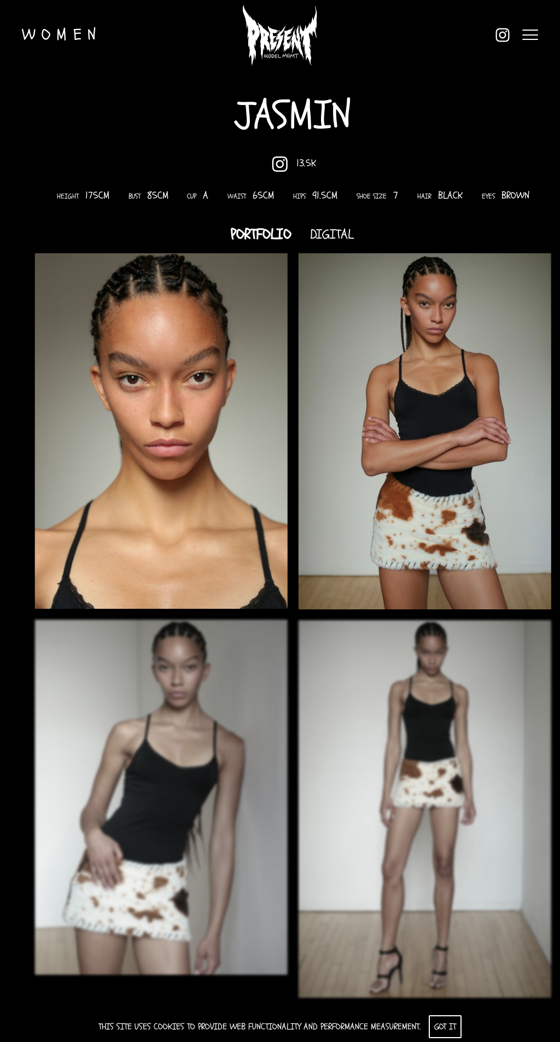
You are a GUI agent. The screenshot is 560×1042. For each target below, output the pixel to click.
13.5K (297, 164)
